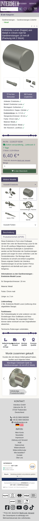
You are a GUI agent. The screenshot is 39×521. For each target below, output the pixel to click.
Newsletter (20, 435)
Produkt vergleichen (28, 95)
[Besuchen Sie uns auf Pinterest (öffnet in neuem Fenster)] (26, 508)
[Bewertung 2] (18, 476)
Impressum (19, 437)
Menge (5, 163)
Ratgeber (22, 4)
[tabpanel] (19, 285)
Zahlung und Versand (19, 440)
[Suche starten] (20, 9)
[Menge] (19, 166)
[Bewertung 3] (19, 476)
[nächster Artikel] (37, 26)
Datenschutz (19, 445)
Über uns (19, 458)
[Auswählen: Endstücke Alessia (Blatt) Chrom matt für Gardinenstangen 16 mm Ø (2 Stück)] (10, 194)
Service (32, 4)
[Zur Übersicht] (34, 26)
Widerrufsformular (19, 450)
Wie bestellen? (19, 453)
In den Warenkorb (19, 171)
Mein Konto (19, 432)
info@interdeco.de (20, 422)
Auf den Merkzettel (11, 95)
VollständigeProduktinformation (17, 392)
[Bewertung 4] (20, 476)
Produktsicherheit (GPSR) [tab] (13, 237)
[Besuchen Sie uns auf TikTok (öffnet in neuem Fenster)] (31, 508)
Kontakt (19, 455)
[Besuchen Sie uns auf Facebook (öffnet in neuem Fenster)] (7, 508)
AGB (19, 442)
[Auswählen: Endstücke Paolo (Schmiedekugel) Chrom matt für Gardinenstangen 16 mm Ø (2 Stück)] (28, 206)
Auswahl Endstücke (19, 185)
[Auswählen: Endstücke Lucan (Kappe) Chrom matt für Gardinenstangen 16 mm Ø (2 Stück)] (28, 194)
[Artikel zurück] (32, 26)
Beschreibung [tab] (8, 232)
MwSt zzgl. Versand (23, 160)
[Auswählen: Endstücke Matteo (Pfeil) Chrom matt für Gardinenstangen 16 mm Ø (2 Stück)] (10, 206)
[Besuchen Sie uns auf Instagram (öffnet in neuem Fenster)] (13, 508)
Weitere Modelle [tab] (9, 179)
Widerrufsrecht (19, 448)
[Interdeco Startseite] (10, 4)
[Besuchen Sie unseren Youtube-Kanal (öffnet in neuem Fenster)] (19, 508)
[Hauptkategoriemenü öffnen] (7, 15)
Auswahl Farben (19, 225)
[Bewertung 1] (17, 476)
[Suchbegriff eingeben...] (9, 9)
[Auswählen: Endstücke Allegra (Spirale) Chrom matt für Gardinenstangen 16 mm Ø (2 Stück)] (28, 217)
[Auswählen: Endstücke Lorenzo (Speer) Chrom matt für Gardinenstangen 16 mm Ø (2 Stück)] (10, 217)
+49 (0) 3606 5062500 (20, 417)
